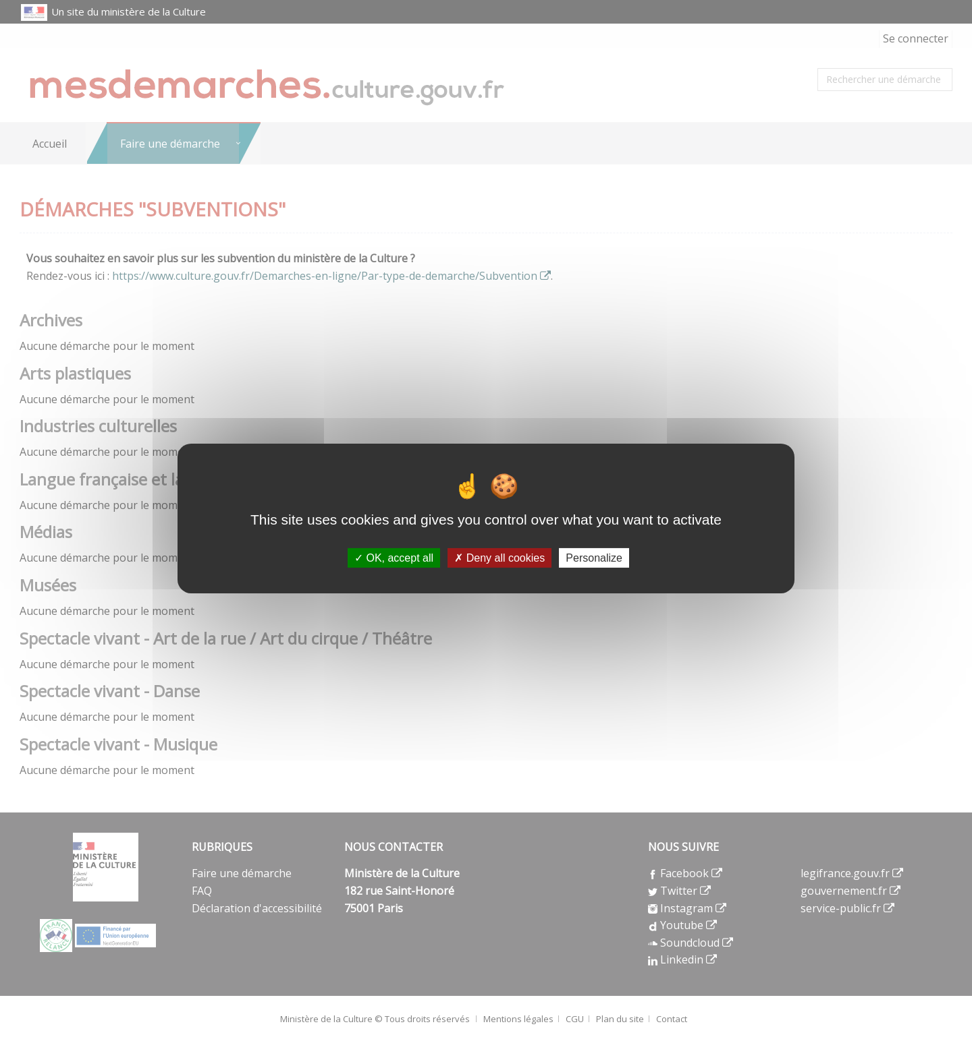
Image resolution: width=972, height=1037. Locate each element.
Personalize (594, 558)
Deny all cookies (499, 558)
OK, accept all (393, 558)
